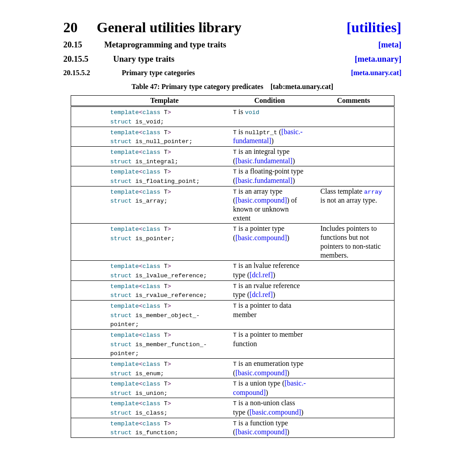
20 (71, 27)
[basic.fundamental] (264, 161)
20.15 (73, 45)
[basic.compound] (261, 200)
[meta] (390, 45)
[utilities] (374, 27)
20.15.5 (76, 59)
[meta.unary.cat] (376, 72)
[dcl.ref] (261, 275)
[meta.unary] (378, 59)
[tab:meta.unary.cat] (302, 86)
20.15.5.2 (77, 72)
